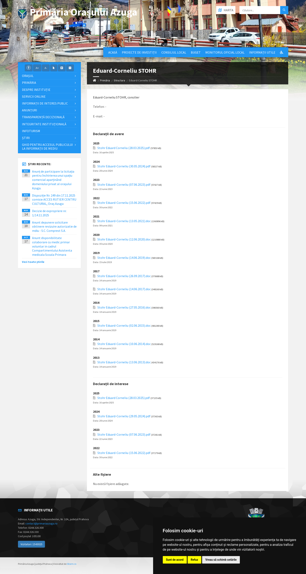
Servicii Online (34, 96)
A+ (37, 68)
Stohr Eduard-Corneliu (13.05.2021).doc (124, 221)
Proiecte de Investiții (139, 52)
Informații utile (262, 52)
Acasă (112, 52)
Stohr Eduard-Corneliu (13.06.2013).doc (124, 362)
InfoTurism (31, 131)
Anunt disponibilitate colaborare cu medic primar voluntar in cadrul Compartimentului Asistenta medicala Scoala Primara (52, 246)
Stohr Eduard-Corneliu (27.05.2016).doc (124, 307)
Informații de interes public (45, 103)
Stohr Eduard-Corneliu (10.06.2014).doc (124, 344)
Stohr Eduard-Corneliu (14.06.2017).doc (124, 289)
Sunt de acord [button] (175, 559)
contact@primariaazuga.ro (41, 523)
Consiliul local (173, 52)
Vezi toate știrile (33, 262)
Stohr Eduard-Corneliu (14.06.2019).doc (124, 258)
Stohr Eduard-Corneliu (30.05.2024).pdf (123, 166)
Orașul (27, 76)
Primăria (105, 80)
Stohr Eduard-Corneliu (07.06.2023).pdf (123, 184)
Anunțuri (29, 110)
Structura (119, 80)
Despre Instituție (36, 90)
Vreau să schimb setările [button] (221, 559)
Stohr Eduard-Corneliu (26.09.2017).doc (124, 276)
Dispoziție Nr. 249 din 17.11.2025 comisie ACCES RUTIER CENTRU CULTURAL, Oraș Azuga (54, 199)
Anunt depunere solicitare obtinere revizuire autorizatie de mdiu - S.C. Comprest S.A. (54, 226)
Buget (196, 52)
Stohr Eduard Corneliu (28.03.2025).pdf (123, 148)
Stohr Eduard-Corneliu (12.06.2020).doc (124, 239)
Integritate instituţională (44, 124)
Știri (26, 138)
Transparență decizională (43, 117)
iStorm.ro (71, 563)
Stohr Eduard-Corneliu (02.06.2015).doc (124, 325)
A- (46, 68)
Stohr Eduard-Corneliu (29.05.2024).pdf (123, 416)
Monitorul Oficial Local (224, 52)
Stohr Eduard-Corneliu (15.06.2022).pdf (123, 203)
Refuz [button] (194, 559)
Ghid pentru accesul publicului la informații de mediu (47, 146)
